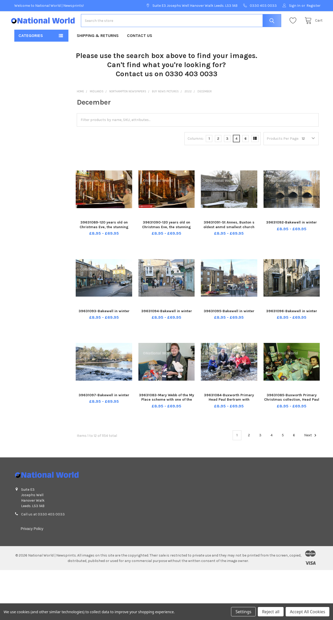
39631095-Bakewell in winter (229, 322)
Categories (30, 46)
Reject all (270, 612)
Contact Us (139, 46)
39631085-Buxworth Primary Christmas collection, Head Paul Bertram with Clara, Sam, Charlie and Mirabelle (291, 413)
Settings (243, 612)
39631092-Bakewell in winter (291, 234)
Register (313, 5)
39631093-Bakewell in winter (104, 322)
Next (311, 446)
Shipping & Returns (98, 46)
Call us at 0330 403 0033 (43, 525)
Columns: (196, 150)
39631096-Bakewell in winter (291, 322)
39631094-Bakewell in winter (166, 322)
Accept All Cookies (307, 612)
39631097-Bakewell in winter (104, 406)
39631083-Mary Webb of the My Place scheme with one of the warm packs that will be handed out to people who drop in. (166, 413)
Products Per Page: (283, 150)
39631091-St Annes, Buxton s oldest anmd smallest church (228, 236)
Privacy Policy (32, 540)
